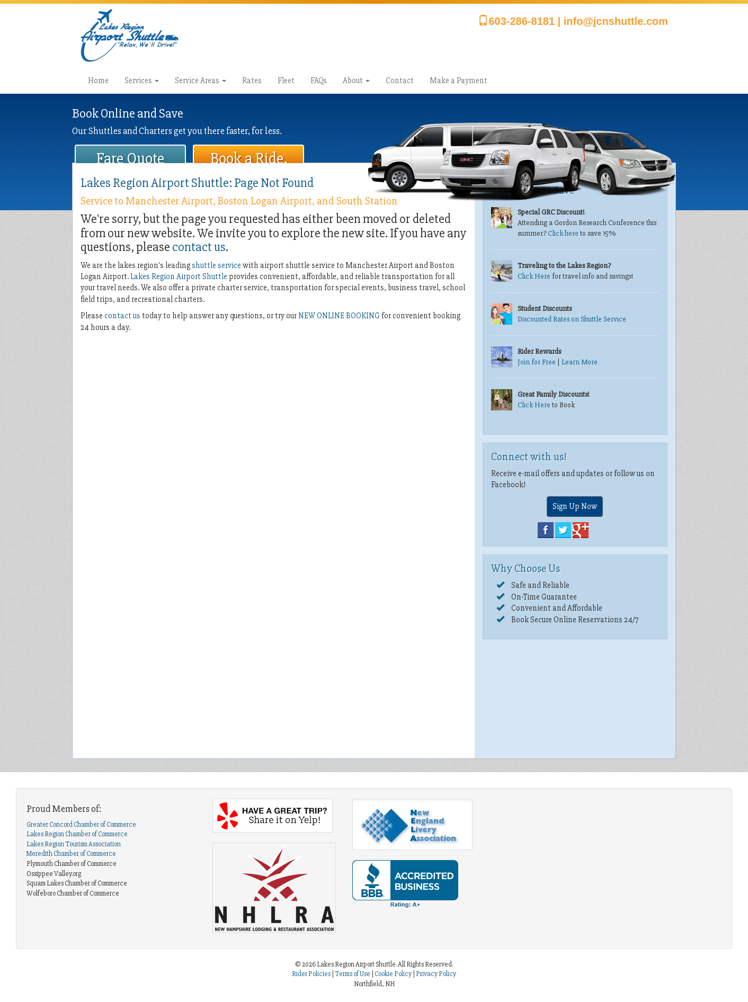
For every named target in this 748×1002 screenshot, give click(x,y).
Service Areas (200, 80)
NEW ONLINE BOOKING (339, 315)
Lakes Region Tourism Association (73, 844)
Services (141, 80)
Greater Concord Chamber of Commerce (81, 824)
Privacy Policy (436, 974)
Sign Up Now (575, 506)
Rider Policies (312, 974)
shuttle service (216, 265)
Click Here (534, 276)
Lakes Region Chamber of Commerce (77, 834)
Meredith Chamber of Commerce (71, 853)
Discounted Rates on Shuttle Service (572, 319)
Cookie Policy (393, 974)
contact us (199, 247)
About (356, 80)
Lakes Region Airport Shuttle (178, 276)
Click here (563, 233)
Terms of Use (352, 974)
